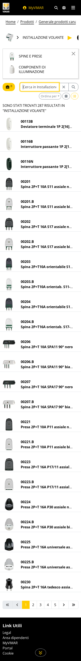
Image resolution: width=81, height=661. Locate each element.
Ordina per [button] (49, 96)
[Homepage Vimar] (6, 8)
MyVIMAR (33, 7)
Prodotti (27, 21)
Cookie (8, 653)
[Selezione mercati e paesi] (64, 7)
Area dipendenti (16, 637)
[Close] (73, 53)
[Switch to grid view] (66, 96)
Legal (7, 632)
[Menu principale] (73, 7)
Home (11, 21)
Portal (8, 648)
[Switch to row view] (75, 96)
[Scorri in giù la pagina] (40, 653)
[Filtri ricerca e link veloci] (56, 7)
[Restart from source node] (64, 87)
